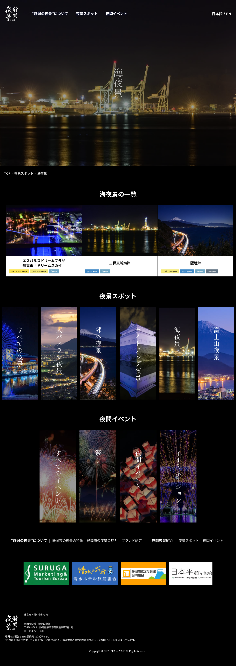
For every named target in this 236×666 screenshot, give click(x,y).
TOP (7, 173)
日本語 (217, 13)
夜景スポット (87, 13)
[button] (27, 575)
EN (228, 13)
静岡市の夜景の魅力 (102, 542)
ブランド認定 (131, 542)
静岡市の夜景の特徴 (67, 542)
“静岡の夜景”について (50, 13)
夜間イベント (116, 13)
